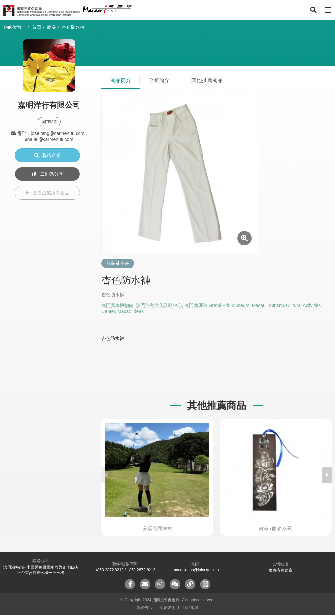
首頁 (36, 27)
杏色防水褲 (73, 27)
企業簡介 (159, 80)
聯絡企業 (47, 155)
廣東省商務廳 (280, 570)
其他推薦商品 (207, 80)
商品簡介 (120, 80)
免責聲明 (167, 607)
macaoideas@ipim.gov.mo (196, 570)
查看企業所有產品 (47, 192)
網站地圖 (191, 607)
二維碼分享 (47, 174)
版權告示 (144, 607)
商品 (51, 27)
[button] (327, 475)
